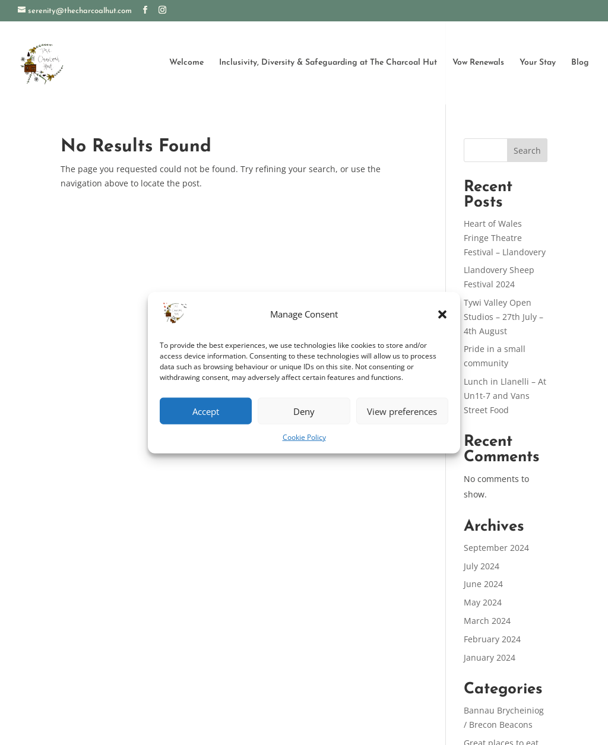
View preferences (402, 411)
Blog (580, 62)
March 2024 (487, 620)
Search (527, 150)
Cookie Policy (304, 437)
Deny (304, 411)
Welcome (186, 62)
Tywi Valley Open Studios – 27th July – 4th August (503, 317)
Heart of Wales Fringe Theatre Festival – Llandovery (505, 238)
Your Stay (538, 62)
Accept (205, 411)
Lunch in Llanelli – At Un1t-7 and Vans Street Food (505, 396)
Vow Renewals (478, 62)
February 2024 (492, 639)
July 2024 (481, 566)
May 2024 (483, 602)
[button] (442, 315)
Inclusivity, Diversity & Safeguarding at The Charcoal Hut (328, 62)
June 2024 (483, 583)
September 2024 (496, 547)
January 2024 (489, 657)
